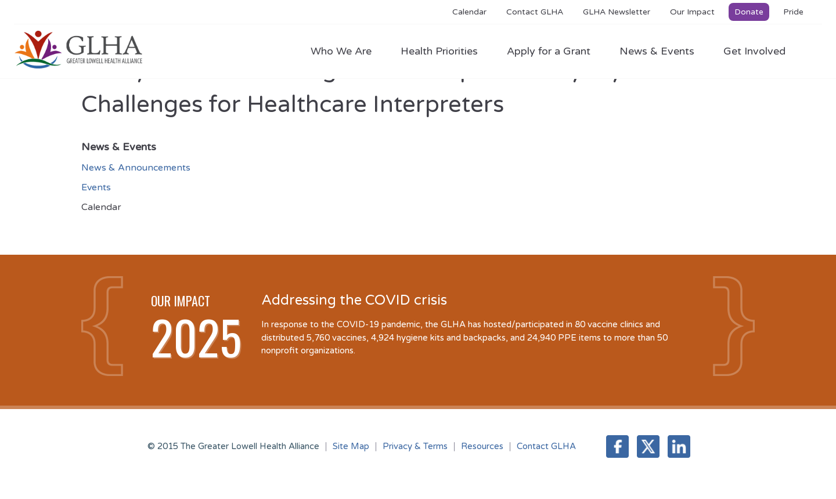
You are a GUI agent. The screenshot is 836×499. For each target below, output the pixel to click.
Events (96, 187)
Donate (748, 12)
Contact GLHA (534, 12)
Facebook (617, 446)
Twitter (648, 446)
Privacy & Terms (415, 446)
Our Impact (692, 12)
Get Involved (754, 51)
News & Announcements (135, 167)
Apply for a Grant (554, 51)
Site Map (351, 446)
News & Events (662, 51)
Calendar (469, 12)
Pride (793, 12)
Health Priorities (445, 51)
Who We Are (347, 51)
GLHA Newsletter (616, 12)
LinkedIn (679, 446)
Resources (482, 446)
